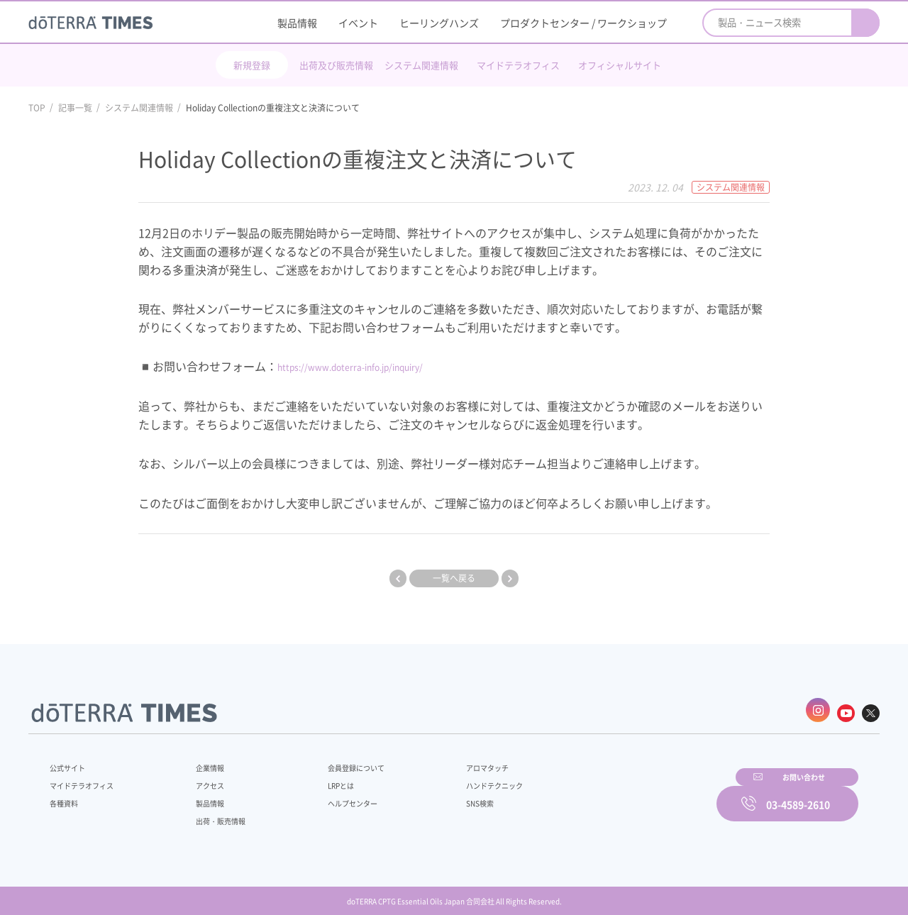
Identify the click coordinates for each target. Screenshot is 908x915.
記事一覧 (75, 107)
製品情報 (297, 23)
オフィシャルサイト (619, 65)
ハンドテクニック (460, 778)
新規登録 (251, 65)
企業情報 (201, 760)
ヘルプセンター (330, 795)
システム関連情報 (421, 65)
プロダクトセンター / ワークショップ (583, 23)
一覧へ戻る (454, 578)
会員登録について (335, 760)
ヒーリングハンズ (439, 23)
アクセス (201, 778)
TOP (36, 107)
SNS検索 (443, 795)
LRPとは (317, 778)
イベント (358, 23)
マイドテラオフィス (518, 65)
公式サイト (71, 760)
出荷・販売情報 (213, 813)
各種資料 (67, 795)
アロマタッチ (451, 760)
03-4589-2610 (798, 794)
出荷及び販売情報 (336, 65)
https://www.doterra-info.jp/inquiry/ (373, 366)
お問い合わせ (635, 794)
